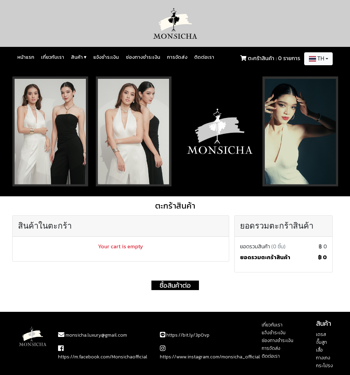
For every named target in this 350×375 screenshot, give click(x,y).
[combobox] (318, 58)
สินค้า (79, 57)
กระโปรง (324, 365)
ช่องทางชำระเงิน (143, 57)
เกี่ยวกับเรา (52, 57)
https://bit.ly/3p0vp (184, 335)
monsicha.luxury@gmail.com (92, 335)
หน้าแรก (25, 57)
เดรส (321, 334)
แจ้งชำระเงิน (106, 57)
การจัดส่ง (177, 57)
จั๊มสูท (321, 342)
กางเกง (323, 357)
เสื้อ (319, 350)
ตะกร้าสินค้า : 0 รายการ (274, 58)
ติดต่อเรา (204, 57)
